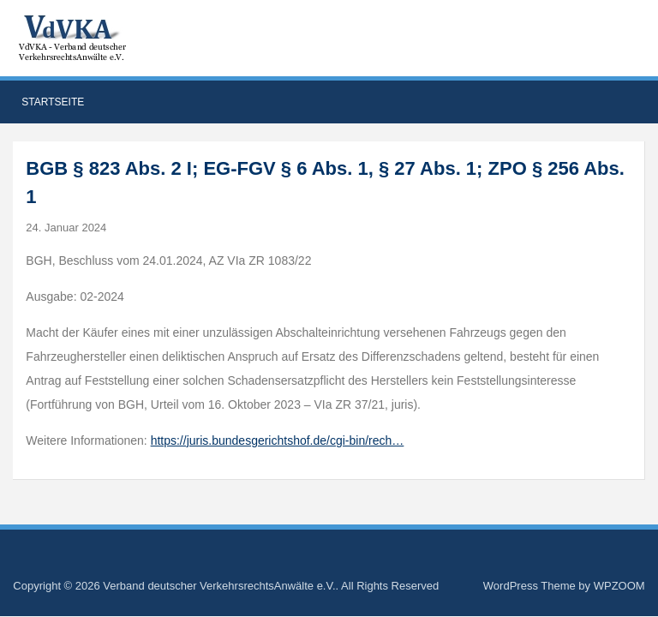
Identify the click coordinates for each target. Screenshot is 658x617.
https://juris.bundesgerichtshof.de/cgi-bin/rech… (277, 440)
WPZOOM (619, 585)
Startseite (52, 102)
